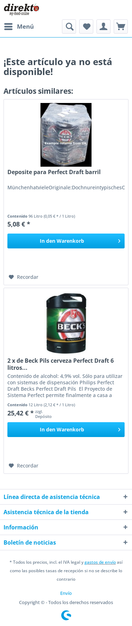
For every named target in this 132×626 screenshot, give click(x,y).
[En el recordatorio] (23, 277)
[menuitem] (18, 26)
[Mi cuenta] (103, 26)
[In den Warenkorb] (66, 241)
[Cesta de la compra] (121, 26)
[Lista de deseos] (86, 26)
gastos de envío (100, 562)
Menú (19, 25)
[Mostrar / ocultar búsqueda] (69, 26)
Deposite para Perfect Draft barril (54, 172)
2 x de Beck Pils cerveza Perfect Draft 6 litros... (60, 364)
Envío (66, 593)
